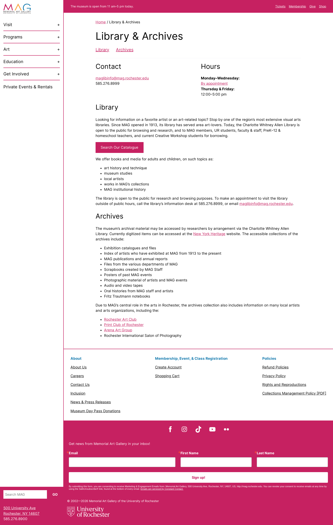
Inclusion (78, 393)
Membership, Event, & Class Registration (191, 358)
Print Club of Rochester (124, 325)
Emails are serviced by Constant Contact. (162, 489)
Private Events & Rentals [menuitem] (27, 86)
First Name (190, 453)
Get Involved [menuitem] (16, 73)
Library (102, 49)
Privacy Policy (274, 376)
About (76, 358)
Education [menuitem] (13, 61)
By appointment (214, 83)
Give (312, 6)
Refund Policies (275, 367)
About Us (79, 367)
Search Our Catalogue (119, 147)
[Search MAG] (25, 494)
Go (55, 494)
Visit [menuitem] (7, 24)
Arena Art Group (118, 330)
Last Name (265, 453)
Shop (322, 6)
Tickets (280, 6)
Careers (77, 376)
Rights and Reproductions (284, 384)
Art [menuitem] (6, 49)
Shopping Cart (167, 376)
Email (73, 453)
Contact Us (80, 384)
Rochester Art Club (120, 319)
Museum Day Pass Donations (95, 411)
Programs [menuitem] (12, 37)
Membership (297, 6)
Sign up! (198, 477)
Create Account (168, 367)
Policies (269, 358)
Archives (124, 49)
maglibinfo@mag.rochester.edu (122, 78)
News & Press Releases (91, 402)
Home (101, 22)
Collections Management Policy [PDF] (294, 393)
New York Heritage (209, 234)
